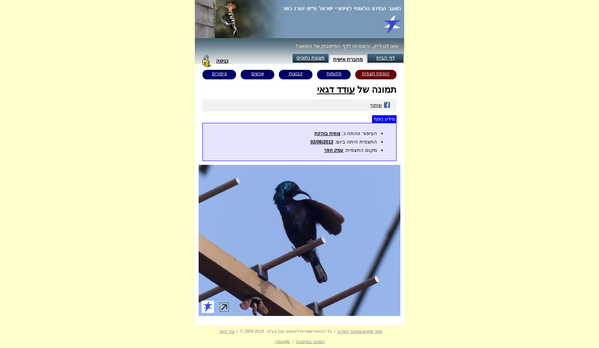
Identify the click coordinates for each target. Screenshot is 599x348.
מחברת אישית (348, 59)
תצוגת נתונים (310, 58)
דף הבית (385, 58)
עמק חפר (333, 150)
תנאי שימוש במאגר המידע (360, 331)
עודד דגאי (336, 89)
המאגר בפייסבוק (310, 341)
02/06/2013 (321, 142)
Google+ (282, 341)
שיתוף (380, 105)
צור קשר (227, 331)
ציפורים (219, 73)
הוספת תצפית (376, 73)
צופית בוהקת (327, 133)
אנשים (257, 73)
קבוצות (296, 73)
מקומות (334, 73)
